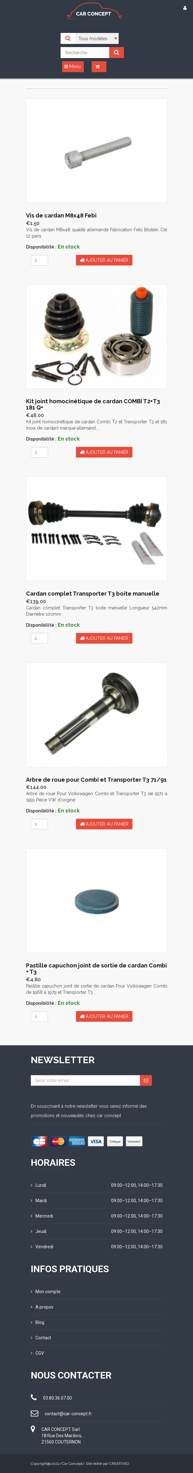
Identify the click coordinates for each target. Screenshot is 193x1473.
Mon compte (46, 1291)
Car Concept (72, 1463)
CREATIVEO (119, 1463)
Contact (41, 1337)
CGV (37, 1353)
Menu (72, 66)
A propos (42, 1307)
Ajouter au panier (104, 260)
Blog (37, 1322)
